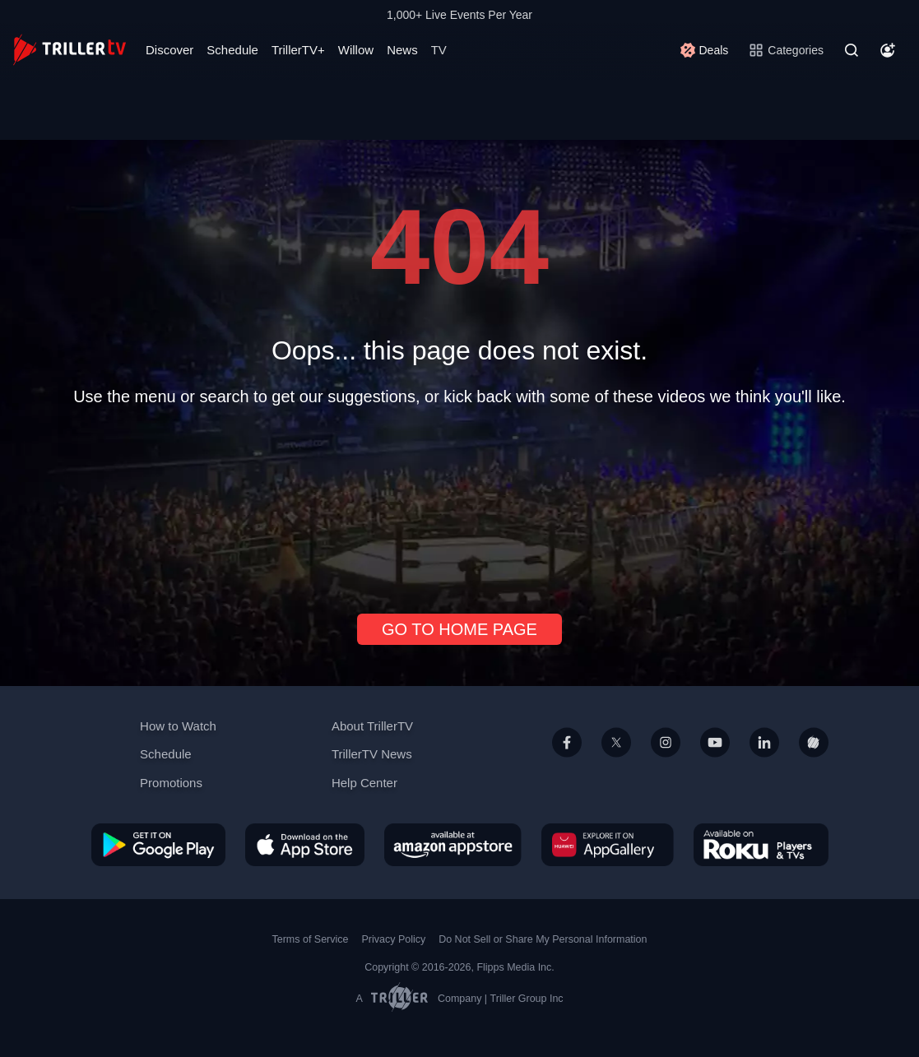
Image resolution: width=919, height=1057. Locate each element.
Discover (169, 50)
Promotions (171, 783)
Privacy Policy (393, 939)
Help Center (364, 783)
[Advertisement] (460, 503)
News (402, 50)
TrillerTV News (372, 754)
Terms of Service (310, 939)
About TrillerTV (372, 726)
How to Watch (178, 726)
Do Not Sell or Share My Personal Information (543, 939)
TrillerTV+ (298, 50)
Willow (356, 50)
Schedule (232, 50)
